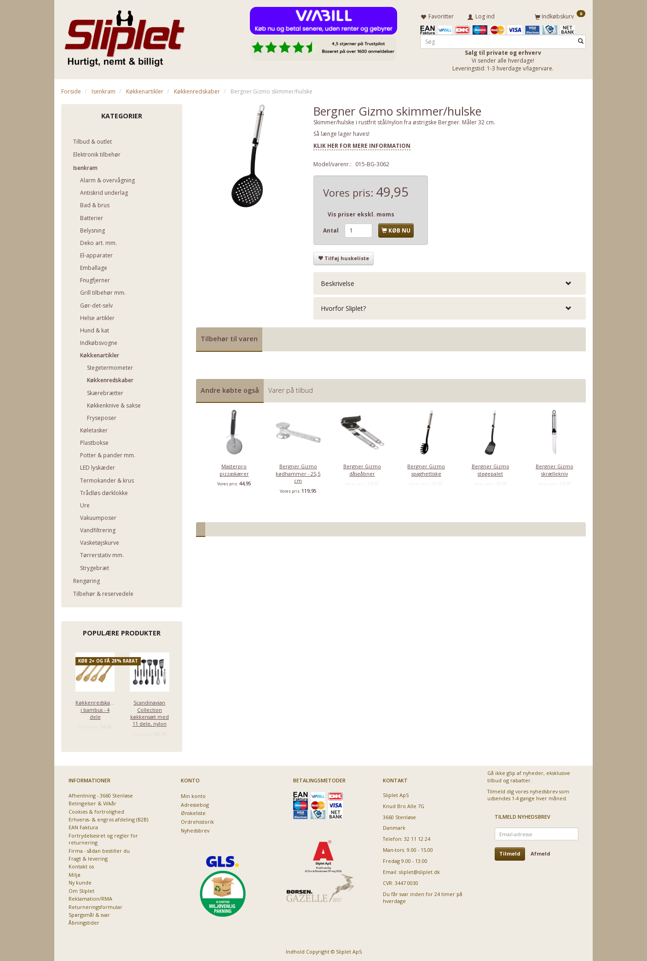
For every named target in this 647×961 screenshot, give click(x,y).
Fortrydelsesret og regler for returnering (103, 837)
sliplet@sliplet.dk (419, 870)
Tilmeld (509, 852)
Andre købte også (230, 388)
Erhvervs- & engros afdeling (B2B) (108, 817)
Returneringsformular (95, 905)
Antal (331, 229)
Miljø (75, 872)
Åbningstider (84, 921)
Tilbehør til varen (229, 336)
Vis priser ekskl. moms (361, 212)
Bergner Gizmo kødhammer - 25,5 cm (298, 472)
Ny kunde (80, 881)
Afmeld (540, 852)
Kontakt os (81, 865)
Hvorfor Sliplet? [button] (343, 306)
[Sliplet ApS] (124, 35)
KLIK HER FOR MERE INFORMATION (361, 144)
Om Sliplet (81, 888)
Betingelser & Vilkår (92, 801)
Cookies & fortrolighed (96, 809)
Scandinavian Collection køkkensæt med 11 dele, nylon (149, 711)
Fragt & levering (88, 856)
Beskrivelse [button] (337, 281)
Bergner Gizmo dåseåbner (362, 468)
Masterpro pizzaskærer (234, 468)
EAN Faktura (83, 825)
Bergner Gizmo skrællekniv (554, 468)
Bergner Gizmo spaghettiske (426, 468)
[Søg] (580, 40)
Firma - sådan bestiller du (99, 848)
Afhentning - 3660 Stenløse (101, 793)
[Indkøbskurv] (560, 15)
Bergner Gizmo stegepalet (490, 468)
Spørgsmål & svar (89, 912)
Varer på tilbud (290, 388)
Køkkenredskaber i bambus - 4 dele (95, 707)
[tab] (449, 281)
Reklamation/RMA (90, 896)
